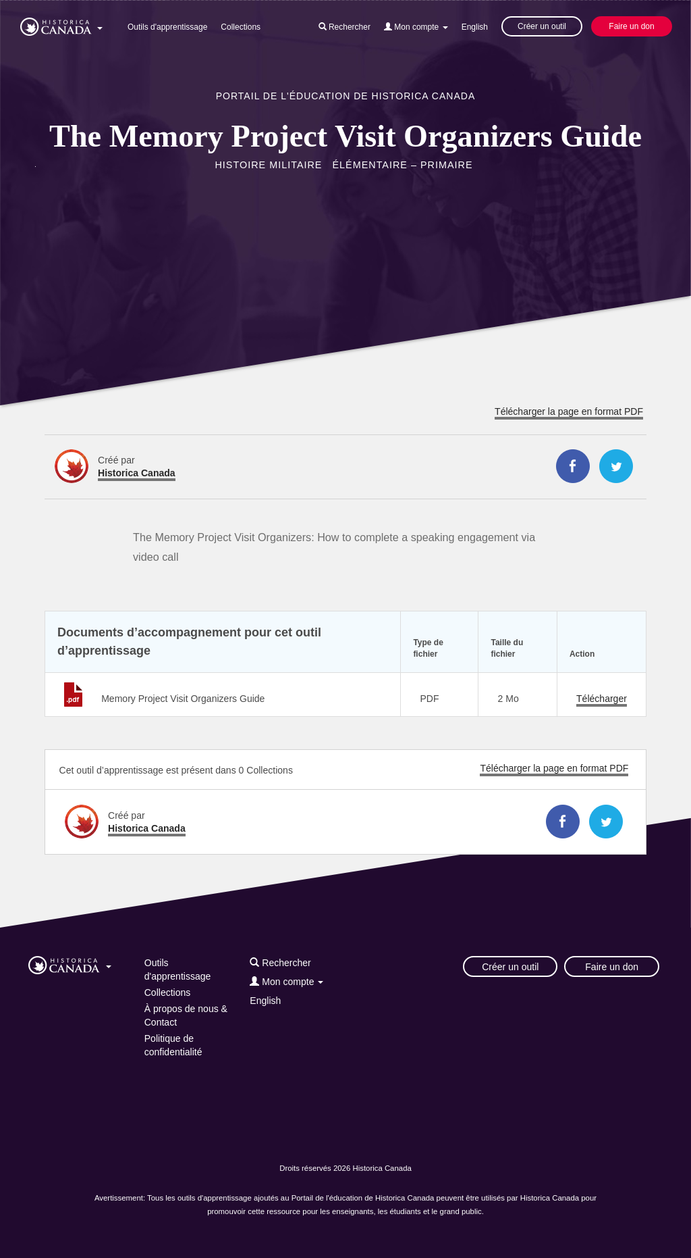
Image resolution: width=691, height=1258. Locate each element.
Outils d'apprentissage (167, 27)
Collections (240, 27)
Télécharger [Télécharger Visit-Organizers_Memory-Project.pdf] (601, 698)
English (475, 27)
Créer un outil (542, 26)
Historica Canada (136, 473)
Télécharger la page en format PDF (569, 411)
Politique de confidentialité (173, 1045)
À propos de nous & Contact (185, 1015)
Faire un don (631, 26)
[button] (61, 24)
